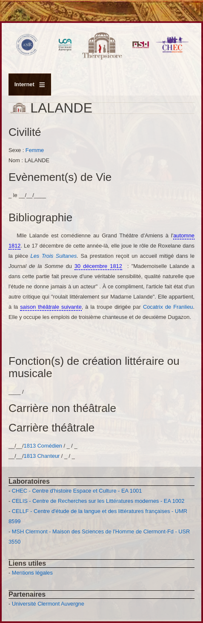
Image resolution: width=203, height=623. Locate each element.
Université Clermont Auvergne (48, 603)
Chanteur (48, 456)
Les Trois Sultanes (54, 256)
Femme (35, 150)
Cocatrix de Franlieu (168, 307)
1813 (30, 446)
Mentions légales (32, 572)
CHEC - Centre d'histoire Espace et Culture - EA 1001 (77, 491)
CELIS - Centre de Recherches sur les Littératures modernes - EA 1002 (98, 501)
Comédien (49, 446)
